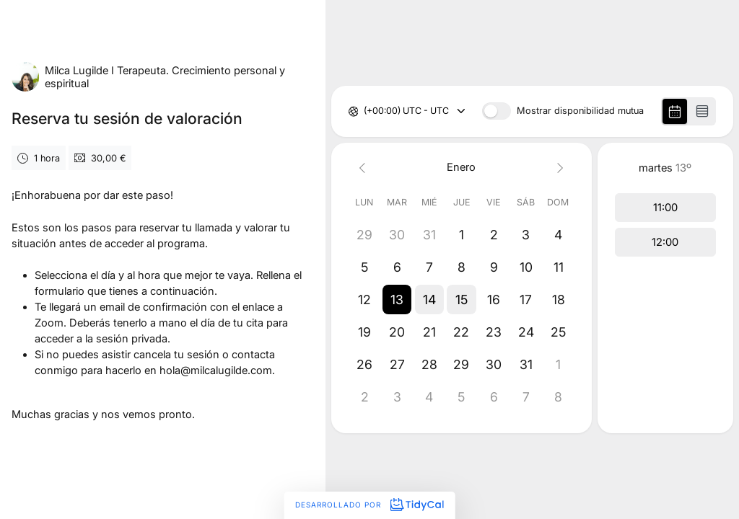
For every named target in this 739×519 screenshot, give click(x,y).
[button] (396, 299)
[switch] (496, 111)
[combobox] (365, 111)
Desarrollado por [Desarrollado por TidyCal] (369, 504)
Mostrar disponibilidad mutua (580, 111)
